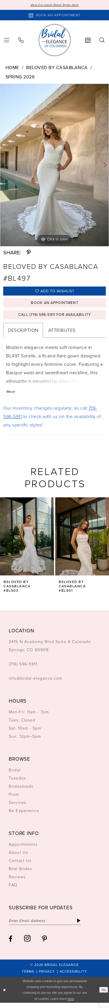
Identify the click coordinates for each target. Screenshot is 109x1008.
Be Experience (24, 815)
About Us (18, 857)
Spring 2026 (20, 77)
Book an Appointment (54, 305)
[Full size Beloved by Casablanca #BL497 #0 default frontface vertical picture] (54, 165)
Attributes (62, 333)
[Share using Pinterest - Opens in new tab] (29, 253)
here (70, 1004)
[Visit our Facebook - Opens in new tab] (10, 944)
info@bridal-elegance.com (35, 683)
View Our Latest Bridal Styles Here (54, 5)
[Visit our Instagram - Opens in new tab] (27, 944)
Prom (14, 799)
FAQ (13, 889)
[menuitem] (21, 40)
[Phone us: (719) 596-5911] (21, 40)
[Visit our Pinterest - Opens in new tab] (44, 944)
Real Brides (20, 873)
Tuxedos (17, 783)
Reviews (17, 881)
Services (17, 807)
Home (12, 67)
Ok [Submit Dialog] (103, 995)
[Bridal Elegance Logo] (54, 40)
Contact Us (20, 865)
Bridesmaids (21, 791)
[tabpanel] (54, 165)
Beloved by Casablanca (57, 67)
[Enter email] (49, 925)
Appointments (23, 849)
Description (23, 333)
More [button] (11, 396)
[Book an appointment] (54, 15)
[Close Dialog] (5, 995)
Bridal (15, 774)
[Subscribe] (86, 925)
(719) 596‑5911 (23, 668)
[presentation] (27, 541)
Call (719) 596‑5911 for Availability (55, 318)
